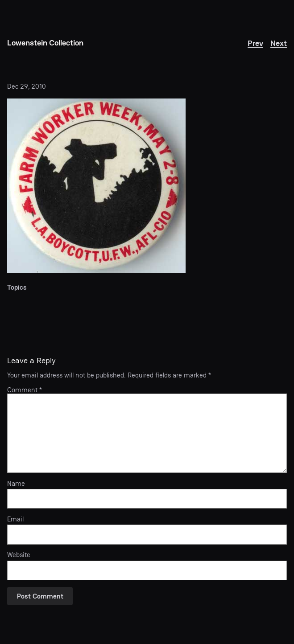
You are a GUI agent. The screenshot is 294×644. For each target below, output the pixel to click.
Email (15, 519)
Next (278, 43)
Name (16, 484)
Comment (24, 390)
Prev (255, 43)
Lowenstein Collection (45, 43)
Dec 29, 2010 (26, 86)
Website (18, 555)
